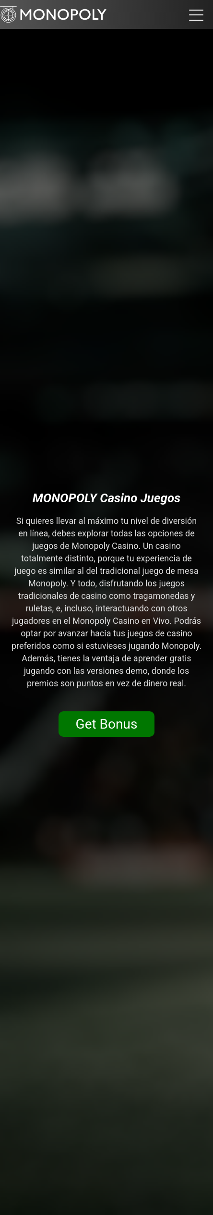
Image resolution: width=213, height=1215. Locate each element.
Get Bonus (107, 724)
